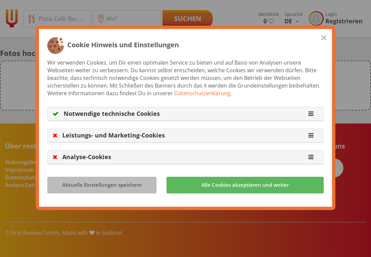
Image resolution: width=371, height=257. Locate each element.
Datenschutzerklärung (202, 93)
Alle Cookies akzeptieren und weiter (245, 184)
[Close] (324, 37)
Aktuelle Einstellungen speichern (102, 184)
